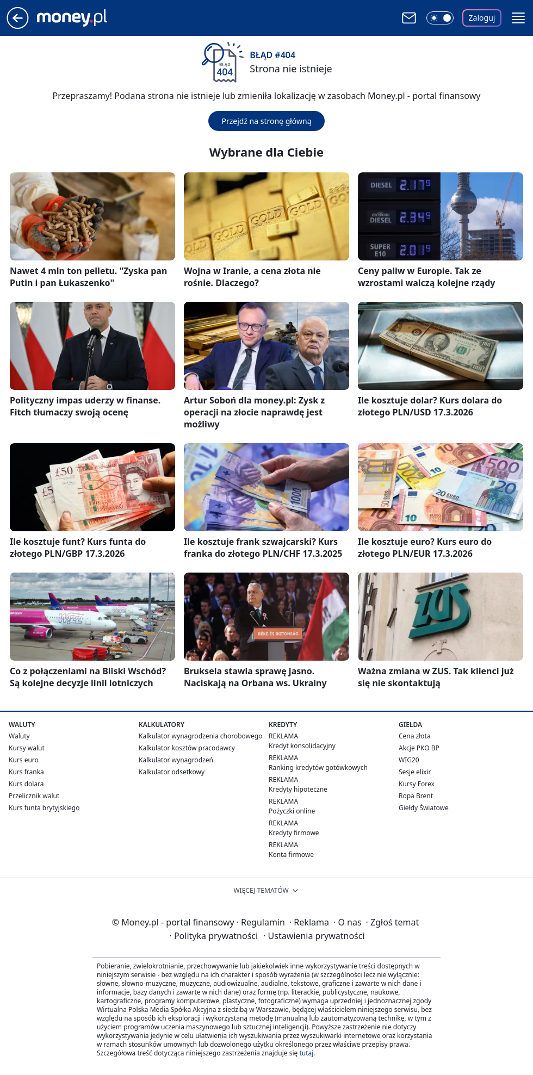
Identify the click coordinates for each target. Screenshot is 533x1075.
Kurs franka (26, 771)
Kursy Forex (417, 783)
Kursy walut (27, 748)
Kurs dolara (26, 783)
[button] (518, 18)
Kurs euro (24, 760)
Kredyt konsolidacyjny (302, 745)
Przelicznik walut (34, 795)
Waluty (19, 736)
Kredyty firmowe (294, 832)
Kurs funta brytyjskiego (44, 807)
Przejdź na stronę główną (266, 121)
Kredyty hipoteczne (298, 789)
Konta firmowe (291, 854)
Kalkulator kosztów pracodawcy (187, 748)
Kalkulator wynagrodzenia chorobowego (200, 736)
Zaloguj (482, 18)
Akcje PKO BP (419, 748)
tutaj (306, 1053)
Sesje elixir (415, 771)
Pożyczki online (292, 811)
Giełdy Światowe (424, 807)
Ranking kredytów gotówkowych (318, 767)
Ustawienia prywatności (313, 936)
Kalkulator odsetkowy (171, 771)
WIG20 (409, 760)
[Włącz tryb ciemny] (440, 17)
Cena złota (415, 736)
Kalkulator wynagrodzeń (176, 760)
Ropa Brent (416, 795)
